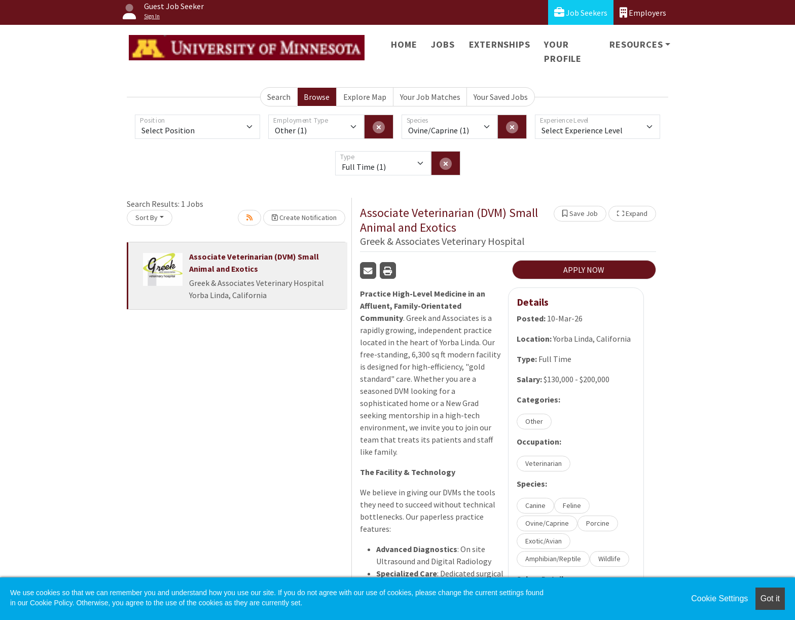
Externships (499, 44)
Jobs (442, 44)
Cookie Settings (719, 598)
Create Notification (304, 217)
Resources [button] (636, 44)
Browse (317, 97)
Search (279, 97)
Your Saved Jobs (501, 97)
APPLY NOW (583, 270)
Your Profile (563, 51)
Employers (643, 12)
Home (404, 44)
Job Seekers (580, 12)
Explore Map (364, 97)
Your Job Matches (430, 97)
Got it (770, 598)
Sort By (146, 217)
